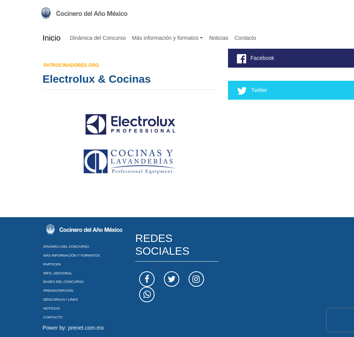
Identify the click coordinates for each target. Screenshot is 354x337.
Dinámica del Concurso (98, 38)
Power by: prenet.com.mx (73, 328)
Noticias (218, 38)
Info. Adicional (57, 273)
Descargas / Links (60, 299)
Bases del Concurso (63, 282)
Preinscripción (58, 291)
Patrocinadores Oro (71, 65)
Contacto (245, 38)
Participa (52, 264)
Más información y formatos (165, 38)
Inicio (52, 38)
